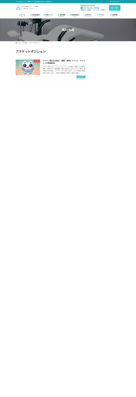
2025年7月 (96, 264)
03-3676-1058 (97, 307)
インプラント (98, 169)
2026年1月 (96, 245)
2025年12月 (96, 249)
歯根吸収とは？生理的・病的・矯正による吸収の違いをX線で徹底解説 (111, 142)
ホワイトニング (98, 173)
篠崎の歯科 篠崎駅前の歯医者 (68, 357)
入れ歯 (96, 189)
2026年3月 (96, 237)
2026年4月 (96, 233)
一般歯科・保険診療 (100, 181)
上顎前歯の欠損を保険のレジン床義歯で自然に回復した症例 (111, 65)
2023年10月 (96, 283)
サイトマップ (35, 363)
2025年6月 (96, 268)
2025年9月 (96, 260)
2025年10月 (96, 256)
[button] (95, 334)
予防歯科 (96, 185)
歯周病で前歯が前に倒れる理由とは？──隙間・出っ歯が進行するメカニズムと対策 (111, 152)
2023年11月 (96, 279)
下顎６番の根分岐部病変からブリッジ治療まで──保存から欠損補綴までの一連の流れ (111, 132)
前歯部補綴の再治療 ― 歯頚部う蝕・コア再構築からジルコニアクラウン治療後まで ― (111, 104)
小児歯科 (96, 200)
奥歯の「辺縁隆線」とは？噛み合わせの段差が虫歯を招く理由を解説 (111, 85)
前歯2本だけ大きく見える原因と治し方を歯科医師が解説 (103, 378)
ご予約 (114, 8)
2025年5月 (96, 272)
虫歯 (95, 219)
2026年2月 (96, 241)
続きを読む (81, 77)
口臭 (95, 192)
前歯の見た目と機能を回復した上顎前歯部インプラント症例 (111, 123)
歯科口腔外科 (98, 212)
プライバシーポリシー (23, 363)
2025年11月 (96, 253)
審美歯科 (96, 196)
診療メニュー (97, 165)
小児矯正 (96, 204)
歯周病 (96, 208)
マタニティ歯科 (98, 177)
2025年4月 (96, 276)
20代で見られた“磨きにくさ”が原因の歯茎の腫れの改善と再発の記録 (111, 94)
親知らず (96, 223)
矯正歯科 (96, 215)
